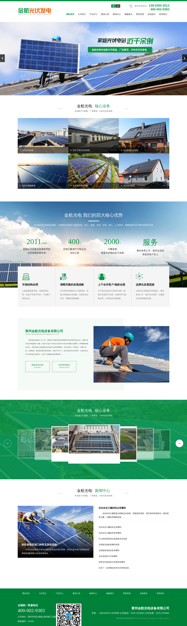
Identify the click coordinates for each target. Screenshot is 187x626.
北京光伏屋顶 (129, 186)
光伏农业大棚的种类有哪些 (110, 533)
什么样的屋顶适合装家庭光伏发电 (113, 539)
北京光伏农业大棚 (80, 186)
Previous (2, 58)
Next (184, 58)
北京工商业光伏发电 (81, 150)
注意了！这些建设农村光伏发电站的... (114, 568)
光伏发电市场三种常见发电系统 (39, 544)
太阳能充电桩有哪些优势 (109, 545)
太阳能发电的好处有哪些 (109, 550)
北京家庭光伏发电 (130, 150)
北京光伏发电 (27, 150)
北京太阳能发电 (28, 186)
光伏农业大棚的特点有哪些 (112, 508)
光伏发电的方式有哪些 (108, 556)
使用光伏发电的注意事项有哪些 (112, 562)
